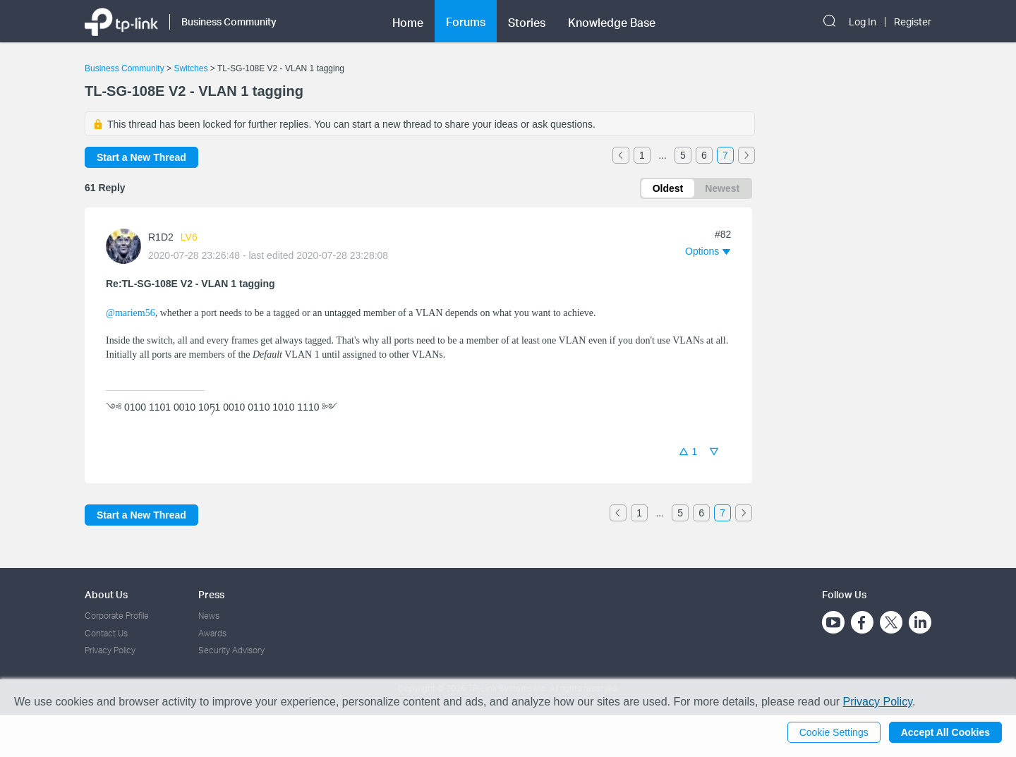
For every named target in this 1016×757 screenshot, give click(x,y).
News (208, 615)
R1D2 (161, 237)
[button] (707, 251)
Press (211, 594)
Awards (212, 633)
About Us (106, 594)
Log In (862, 22)
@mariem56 (130, 313)
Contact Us (106, 633)
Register (912, 22)
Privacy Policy (110, 650)
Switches (190, 68)
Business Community (124, 68)
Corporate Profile (117, 615)
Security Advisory (231, 650)
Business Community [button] (229, 22)
